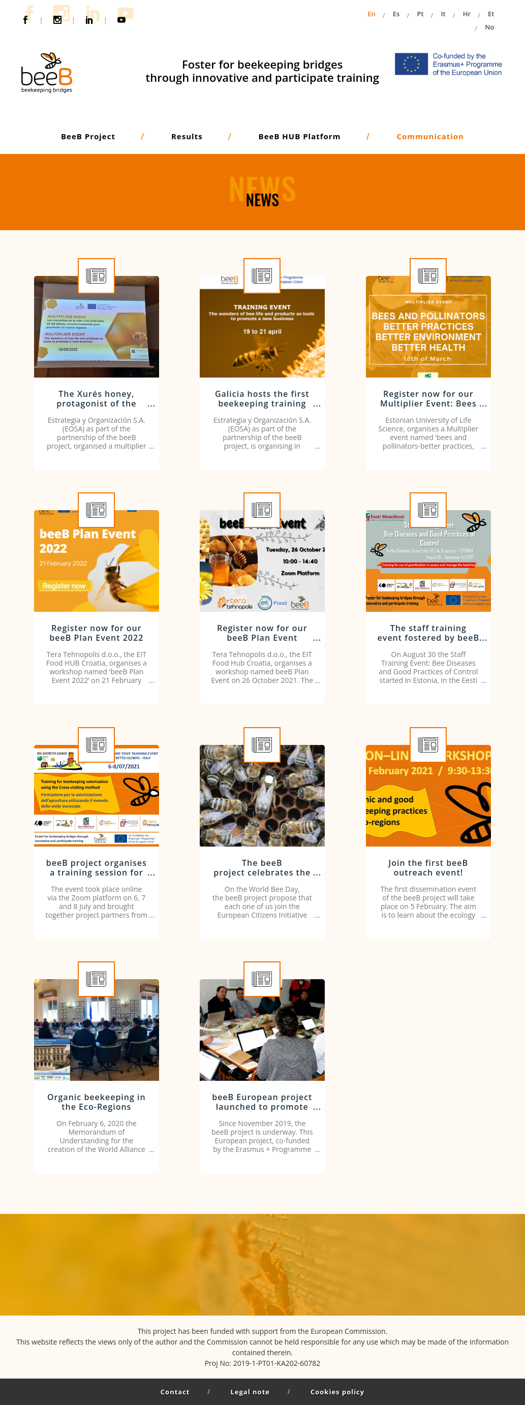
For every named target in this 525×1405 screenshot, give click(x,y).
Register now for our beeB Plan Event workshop (262, 638)
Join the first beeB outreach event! (429, 868)
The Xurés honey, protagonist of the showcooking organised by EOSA (96, 409)
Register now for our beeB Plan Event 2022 (96, 633)
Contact (175, 1391)
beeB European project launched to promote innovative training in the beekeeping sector (262, 1112)
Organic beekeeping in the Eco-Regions (96, 1102)
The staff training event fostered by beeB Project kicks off (428, 638)
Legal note (250, 1391)
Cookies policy (337, 1391)
